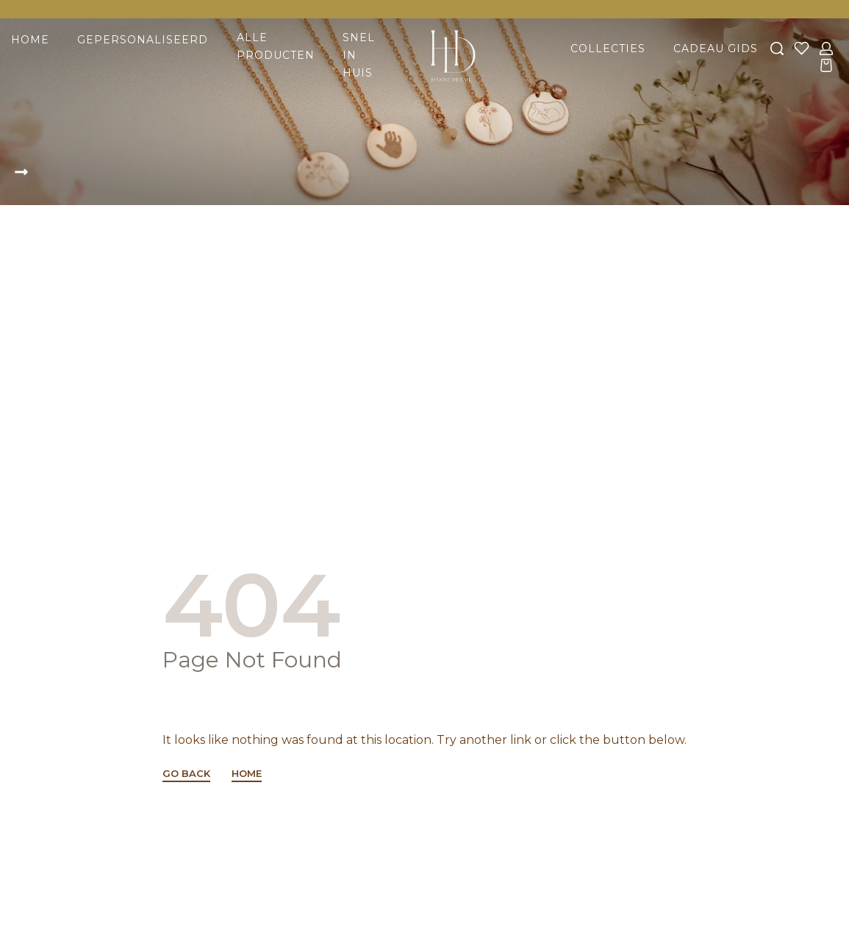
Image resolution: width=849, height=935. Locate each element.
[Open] (801, 48)
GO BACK (186, 774)
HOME (247, 774)
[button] (26, 173)
